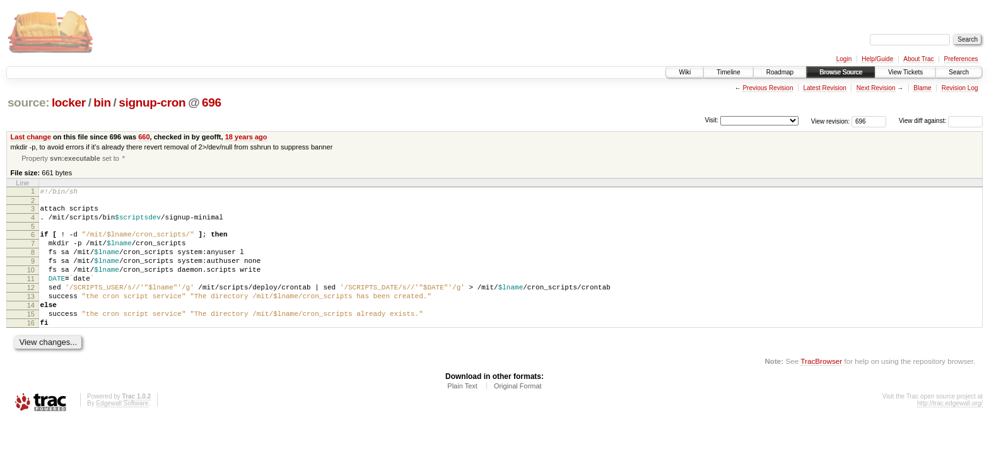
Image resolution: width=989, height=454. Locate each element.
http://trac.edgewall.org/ (950, 431)
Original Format (518, 413)
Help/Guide (877, 58)
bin (101, 102)
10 (31, 284)
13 (31, 316)
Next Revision (876, 87)
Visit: (711, 120)
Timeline (728, 72)
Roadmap (779, 72)
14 (31, 327)
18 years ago (246, 137)
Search (959, 72)
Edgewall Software (122, 431)
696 (211, 102)
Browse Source (840, 72)
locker (69, 102)
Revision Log (960, 87)
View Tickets (905, 72)
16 (31, 348)
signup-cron (152, 102)
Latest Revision (824, 87)
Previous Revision (767, 87)
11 (31, 295)
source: (28, 102)
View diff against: (941, 120)
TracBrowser (821, 389)
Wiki (685, 72)
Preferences (961, 58)
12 (31, 306)
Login (843, 58)
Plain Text (462, 413)
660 (143, 137)
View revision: (830, 120)
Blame (922, 87)
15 (31, 338)
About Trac (918, 58)
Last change (31, 137)
